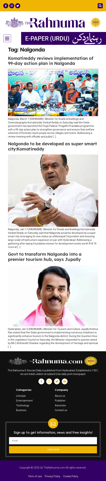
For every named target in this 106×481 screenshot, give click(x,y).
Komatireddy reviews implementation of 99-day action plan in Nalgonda (50, 60)
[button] (100, 5)
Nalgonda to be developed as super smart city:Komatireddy (52, 146)
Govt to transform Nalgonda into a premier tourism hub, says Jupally (45, 256)
